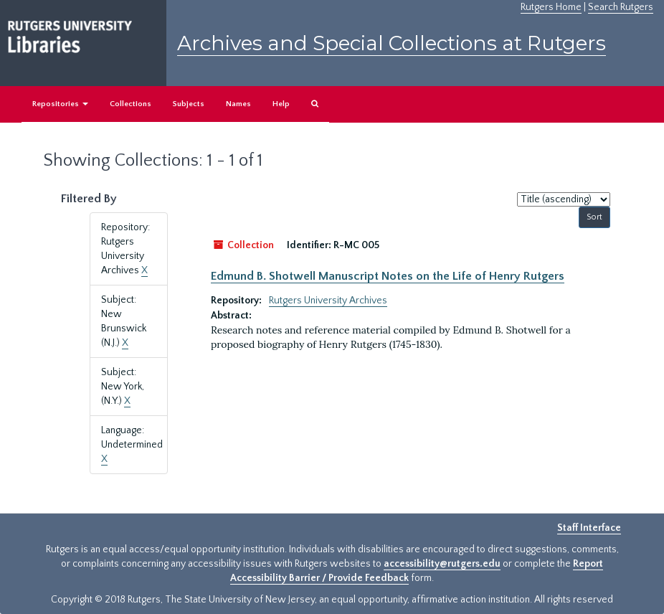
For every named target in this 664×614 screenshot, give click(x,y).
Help (281, 104)
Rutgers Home (551, 7)
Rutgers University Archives (328, 300)
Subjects (188, 104)
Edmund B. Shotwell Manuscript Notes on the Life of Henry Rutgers (387, 276)
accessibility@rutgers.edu (442, 564)
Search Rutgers (620, 7)
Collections (130, 104)
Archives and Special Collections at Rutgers (391, 43)
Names (238, 104)
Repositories (60, 104)
